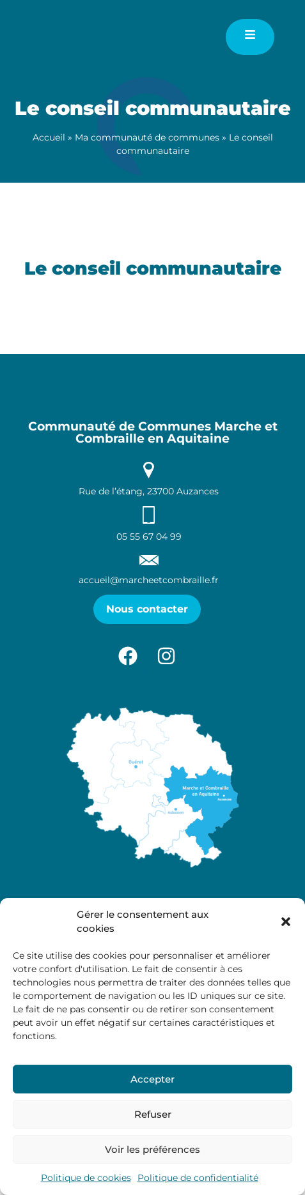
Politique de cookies (86, 1178)
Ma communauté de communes (147, 137)
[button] (285, 921)
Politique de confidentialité (197, 1178)
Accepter (152, 1079)
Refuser (152, 1114)
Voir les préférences (152, 1149)
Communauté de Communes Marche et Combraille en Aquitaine (153, 504)
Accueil (49, 137)
